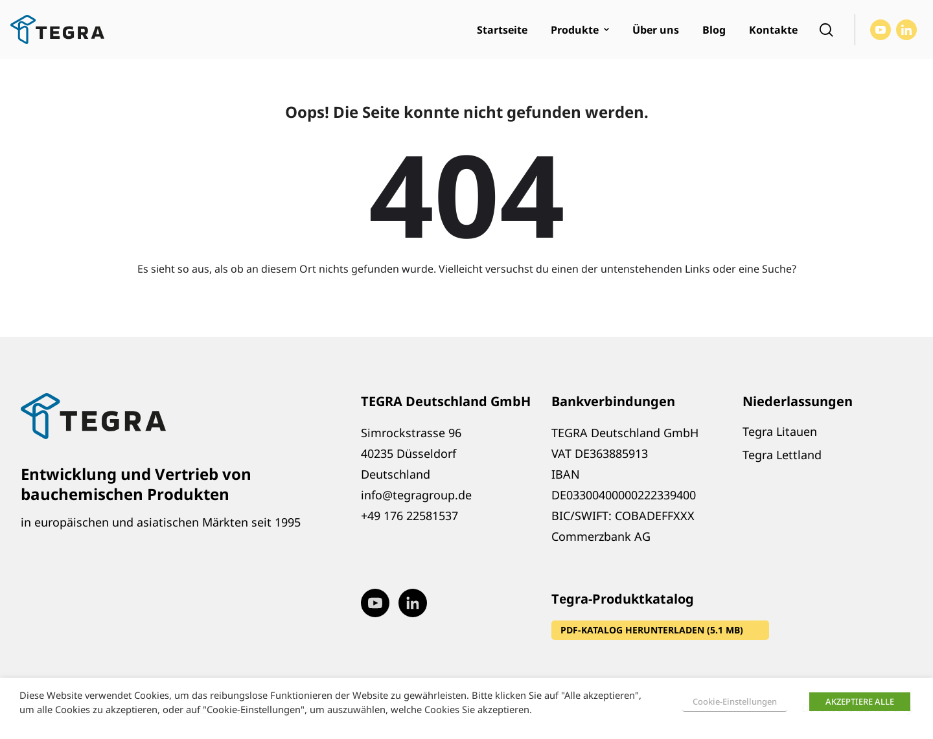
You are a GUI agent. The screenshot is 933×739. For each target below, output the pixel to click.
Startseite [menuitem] (502, 30)
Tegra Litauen (780, 431)
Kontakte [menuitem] (773, 30)
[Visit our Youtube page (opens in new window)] (880, 29)
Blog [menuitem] (714, 30)
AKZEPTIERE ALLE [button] (859, 701)
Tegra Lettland (782, 454)
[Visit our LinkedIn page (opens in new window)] (906, 29)
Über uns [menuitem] (655, 30)
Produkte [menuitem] (575, 30)
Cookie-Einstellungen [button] (735, 701)
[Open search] (826, 30)
